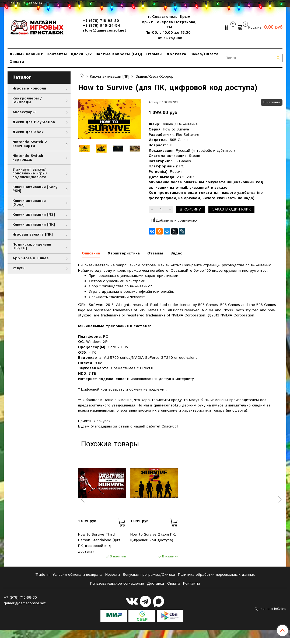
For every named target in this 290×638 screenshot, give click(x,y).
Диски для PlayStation (33, 122)
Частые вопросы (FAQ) (119, 54)
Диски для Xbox (27, 132)
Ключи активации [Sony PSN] (34, 189)
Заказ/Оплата (204, 54)
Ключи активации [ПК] (109, 76)
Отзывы (154, 54)
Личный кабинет (26, 54)
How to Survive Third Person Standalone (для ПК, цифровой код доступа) (99, 543)
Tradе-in (42, 574)
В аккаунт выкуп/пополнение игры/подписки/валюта (29, 173)
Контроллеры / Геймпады (27, 100)
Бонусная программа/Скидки (149, 574)
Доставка (176, 54)
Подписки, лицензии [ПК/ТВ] (31, 246)
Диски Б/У (81, 54)
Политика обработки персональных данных (216, 574)
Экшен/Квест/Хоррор (154, 76)
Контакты (57, 54)
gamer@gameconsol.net (25, 603)
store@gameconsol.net (104, 30)
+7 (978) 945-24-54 (101, 25)
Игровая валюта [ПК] (32, 234)
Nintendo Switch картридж (27, 157)
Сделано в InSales (270, 609)
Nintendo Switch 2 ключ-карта (29, 144)
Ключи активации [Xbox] (29, 202)
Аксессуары (24, 112)
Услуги (18, 268)
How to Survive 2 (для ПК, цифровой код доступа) (153, 537)
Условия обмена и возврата (77, 574)
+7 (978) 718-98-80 (101, 20)
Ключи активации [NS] (33, 214)
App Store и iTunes (30, 258)
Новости (112, 574)
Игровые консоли (29, 88)
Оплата (16, 61)
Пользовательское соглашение (117, 583)
